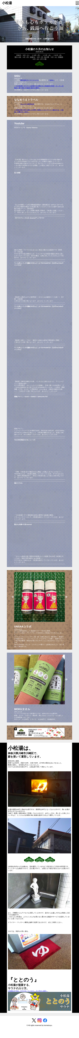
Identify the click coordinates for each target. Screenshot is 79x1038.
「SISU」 (51, 80)
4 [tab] (44, 623)
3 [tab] (41, 623)
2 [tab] (38, 623)
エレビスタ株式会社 (27, 104)
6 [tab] (47, 706)
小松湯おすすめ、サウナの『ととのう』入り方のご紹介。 (28, 991)
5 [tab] (44, 706)
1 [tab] (35, 623)
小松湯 (7, 3)
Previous (13, 597)
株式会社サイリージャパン (29, 80)
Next (66, 597)
